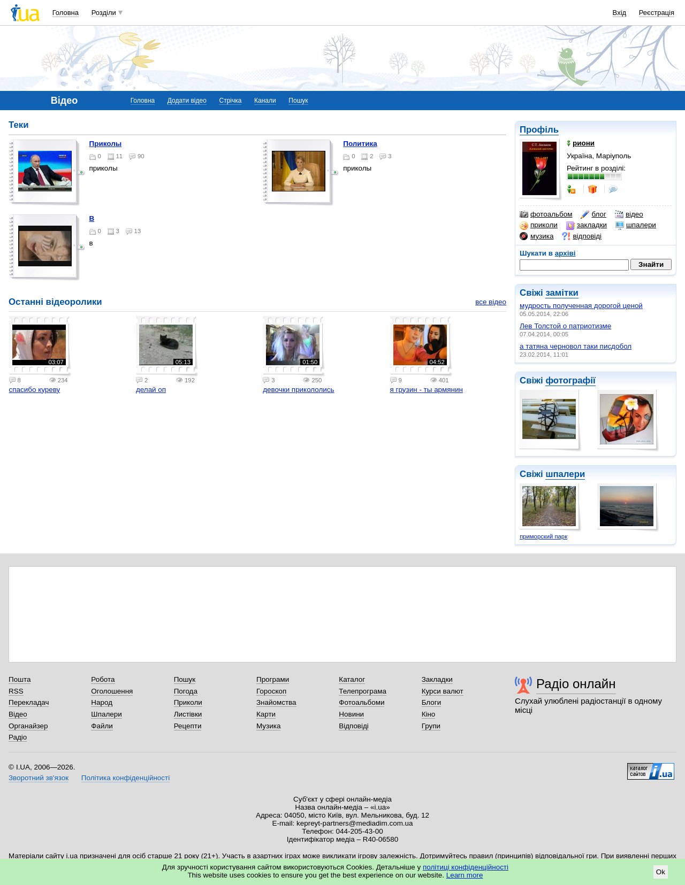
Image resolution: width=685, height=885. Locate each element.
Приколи (188, 702)
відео (629, 214)
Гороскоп (271, 691)
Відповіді (354, 726)
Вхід (620, 13)
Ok (660, 872)
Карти (266, 714)
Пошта (20, 679)
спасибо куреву (34, 390)
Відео (18, 714)
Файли (102, 726)
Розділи (104, 13)
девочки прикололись (298, 390)
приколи (539, 225)
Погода (185, 691)
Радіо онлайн (576, 683)
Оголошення (112, 691)
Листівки (188, 714)
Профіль (539, 130)
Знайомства (276, 702)
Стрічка (230, 100)
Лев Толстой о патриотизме (565, 326)
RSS (16, 691)
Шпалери (106, 714)
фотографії (570, 380)
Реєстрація (656, 13)
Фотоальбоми (361, 702)
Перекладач (29, 702)
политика (360, 144)
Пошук (298, 100)
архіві (565, 253)
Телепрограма (362, 691)
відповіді (582, 236)
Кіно (429, 714)
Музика (268, 726)
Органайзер (28, 726)
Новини (351, 714)
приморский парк (543, 536)
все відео (490, 302)
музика (536, 236)
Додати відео (187, 100)
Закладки (437, 679)
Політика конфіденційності (125, 778)
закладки (586, 225)
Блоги (432, 702)
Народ (101, 702)
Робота (103, 679)
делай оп (151, 390)
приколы (105, 144)
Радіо (18, 737)
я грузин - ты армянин (426, 390)
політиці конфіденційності (465, 867)
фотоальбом (546, 214)
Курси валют (442, 691)
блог (593, 214)
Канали (265, 100)
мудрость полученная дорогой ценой (581, 306)
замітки (562, 293)
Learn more (464, 875)
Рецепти (188, 726)
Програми (272, 679)
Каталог (352, 679)
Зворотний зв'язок (38, 778)
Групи (431, 726)
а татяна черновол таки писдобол (575, 346)
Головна (65, 13)
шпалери (635, 225)
